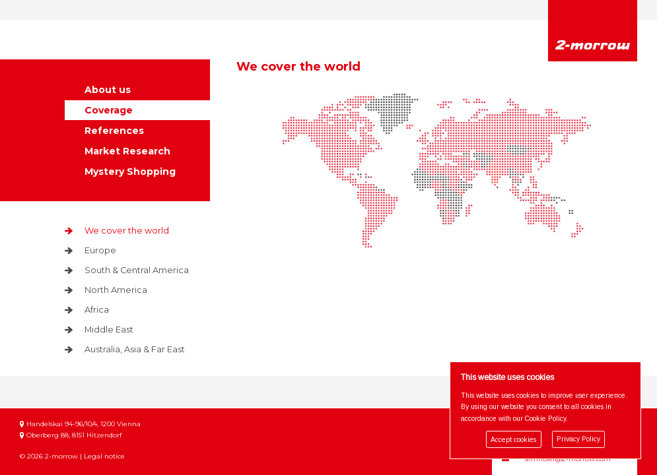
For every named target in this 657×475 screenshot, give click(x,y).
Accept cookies (513, 439)
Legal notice (104, 445)
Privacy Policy (578, 439)
